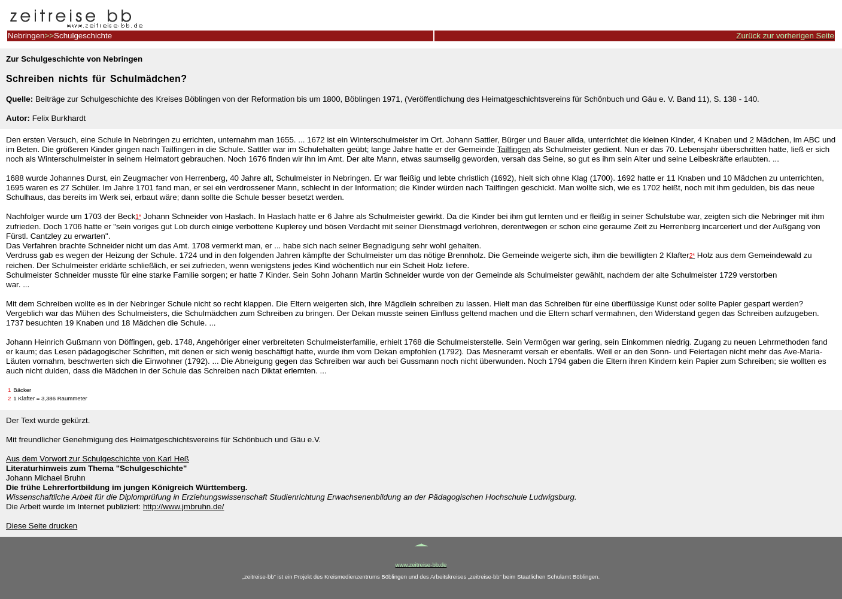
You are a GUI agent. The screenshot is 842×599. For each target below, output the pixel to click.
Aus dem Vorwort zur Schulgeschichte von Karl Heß (97, 458)
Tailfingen (513, 149)
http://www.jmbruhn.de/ (183, 506)
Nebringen (26, 35)
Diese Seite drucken (41, 525)
